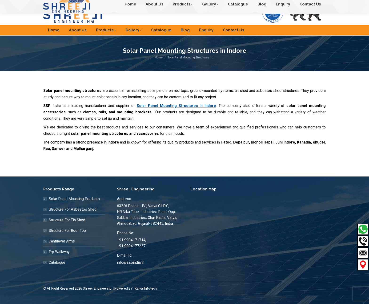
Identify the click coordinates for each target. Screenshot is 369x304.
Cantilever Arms (62, 249)
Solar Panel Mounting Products (74, 207)
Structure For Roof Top (67, 239)
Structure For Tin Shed (67, 228)
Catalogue (57, 271)
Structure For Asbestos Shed (72, 218)
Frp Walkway (59, 260)
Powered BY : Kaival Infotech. (135, 297)
